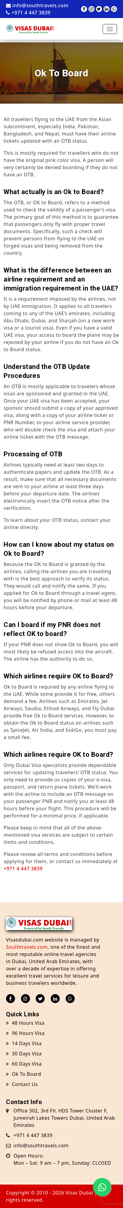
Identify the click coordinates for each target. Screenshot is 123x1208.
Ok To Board (23, 1074)
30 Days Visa (24, 1053)
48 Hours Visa (25, 1023)
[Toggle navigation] (110, 29)
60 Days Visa (24, 1063)
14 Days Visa (24, 1043)
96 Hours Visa (25, 1033)
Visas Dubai (79, 1192)
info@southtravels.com (37, 5)
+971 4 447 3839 (28, 12)
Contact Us (22, 1084)
